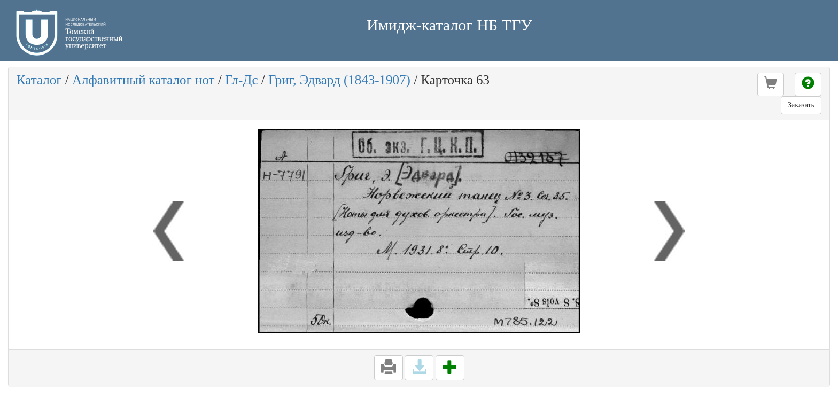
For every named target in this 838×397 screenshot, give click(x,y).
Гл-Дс (241, 80)
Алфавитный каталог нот (143, 80)
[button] (770, 84)
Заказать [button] (801, 105)
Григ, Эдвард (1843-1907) (339, 80)
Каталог (39, 80)
